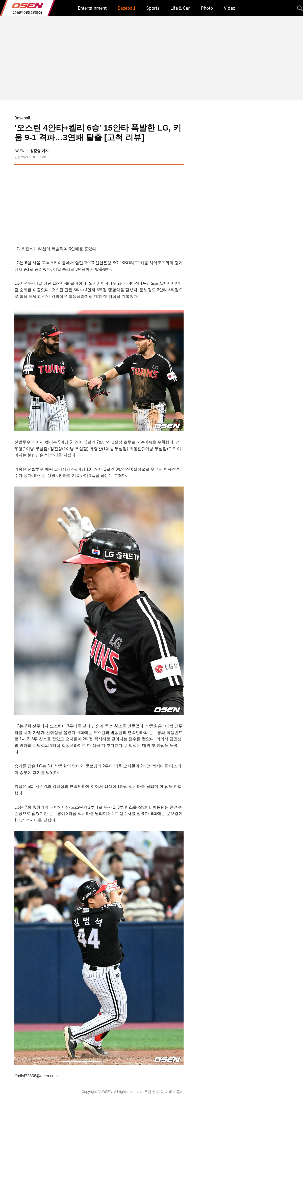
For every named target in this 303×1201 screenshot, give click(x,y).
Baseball (22, 118)
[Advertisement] (141, 204)
